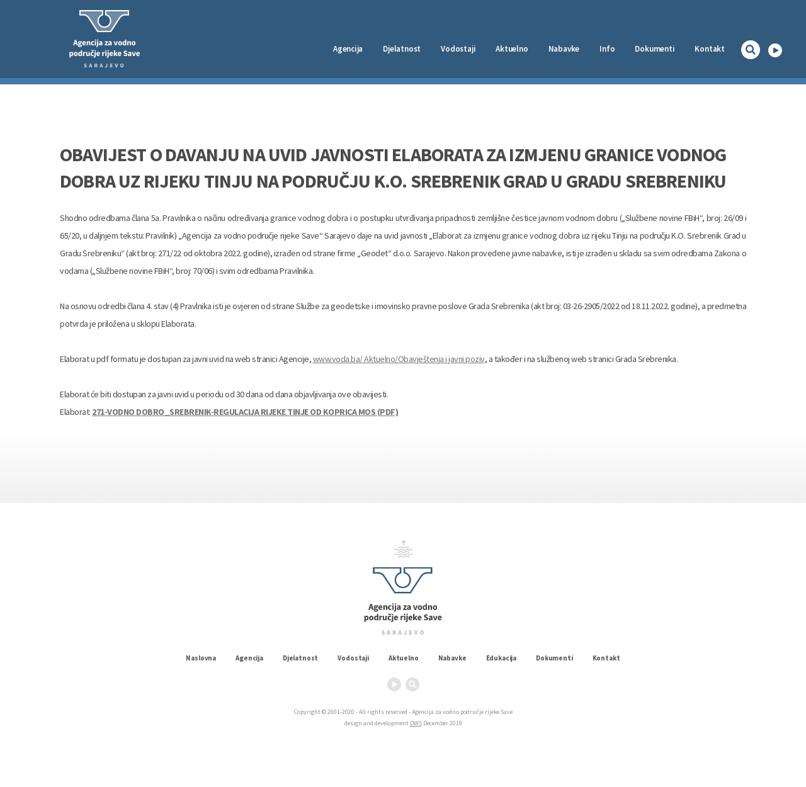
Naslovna (201, 658)
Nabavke (564, 48)
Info (607, 48)
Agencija (348, 48)
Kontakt (710, 48)
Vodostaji (353, 658)
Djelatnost (300, 658)
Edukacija (501, 658)
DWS (416, 723)
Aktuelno (512, 48)
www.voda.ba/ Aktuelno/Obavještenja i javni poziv (399, 359)
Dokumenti (654, 48)
